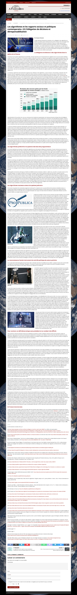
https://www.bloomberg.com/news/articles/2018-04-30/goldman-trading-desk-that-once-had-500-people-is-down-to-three (33, 430)
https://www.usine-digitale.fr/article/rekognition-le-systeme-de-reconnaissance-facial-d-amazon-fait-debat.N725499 (40, 491)
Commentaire (10, 562)
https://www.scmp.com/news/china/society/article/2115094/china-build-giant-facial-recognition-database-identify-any (34, 510)
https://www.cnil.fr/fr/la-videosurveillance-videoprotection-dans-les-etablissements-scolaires (29, 496)
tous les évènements (65, 10)
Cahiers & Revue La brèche (11, 2)
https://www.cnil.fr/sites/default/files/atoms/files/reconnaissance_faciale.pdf (25, 498)
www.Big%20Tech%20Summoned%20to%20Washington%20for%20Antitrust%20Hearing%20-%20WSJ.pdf (31, 447)
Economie (53, 14)
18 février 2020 (12, 34)
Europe (60, 14)
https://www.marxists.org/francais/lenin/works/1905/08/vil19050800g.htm (23, 535)
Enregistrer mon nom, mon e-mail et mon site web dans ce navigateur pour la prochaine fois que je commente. (30, 581)
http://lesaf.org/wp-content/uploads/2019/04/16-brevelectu (21, 482)
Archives (21, 2)
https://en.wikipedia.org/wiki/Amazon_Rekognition (30, 488)
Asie (29, 14)
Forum (66, 14)
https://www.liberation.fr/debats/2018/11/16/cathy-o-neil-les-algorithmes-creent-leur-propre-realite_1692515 (32, 461)
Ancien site (34, 2)
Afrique (15, 14)
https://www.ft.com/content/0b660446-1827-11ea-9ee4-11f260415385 (36, 439)
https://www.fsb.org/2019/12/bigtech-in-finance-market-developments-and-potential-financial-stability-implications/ (34, 449)
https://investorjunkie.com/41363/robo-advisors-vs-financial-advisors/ (25, 434)
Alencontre (18, 34)
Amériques (22, 14)
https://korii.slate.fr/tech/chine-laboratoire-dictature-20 (21, 507)
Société (33, 17)
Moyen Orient (17, 17)
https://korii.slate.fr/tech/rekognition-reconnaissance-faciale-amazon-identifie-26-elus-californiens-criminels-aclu (33, 493)
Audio (35, 14)
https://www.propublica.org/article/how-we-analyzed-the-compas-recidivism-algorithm (27, 464)
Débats (40, 14)
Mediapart (56, 410)
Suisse (39, 17)
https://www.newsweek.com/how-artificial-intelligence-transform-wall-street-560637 (27, 429)
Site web (9, 578)
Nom (9, 571)
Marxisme (9, 17)
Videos (45, 17)
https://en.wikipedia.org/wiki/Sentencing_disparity (19, 475)
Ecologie (47, 14)
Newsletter (27, 2)
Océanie (26, 17)
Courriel (9, 574)
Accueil (9, 14)
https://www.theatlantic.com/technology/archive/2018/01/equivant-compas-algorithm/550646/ (29, 469)
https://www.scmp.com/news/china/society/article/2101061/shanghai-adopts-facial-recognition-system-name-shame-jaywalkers (36, 502)
